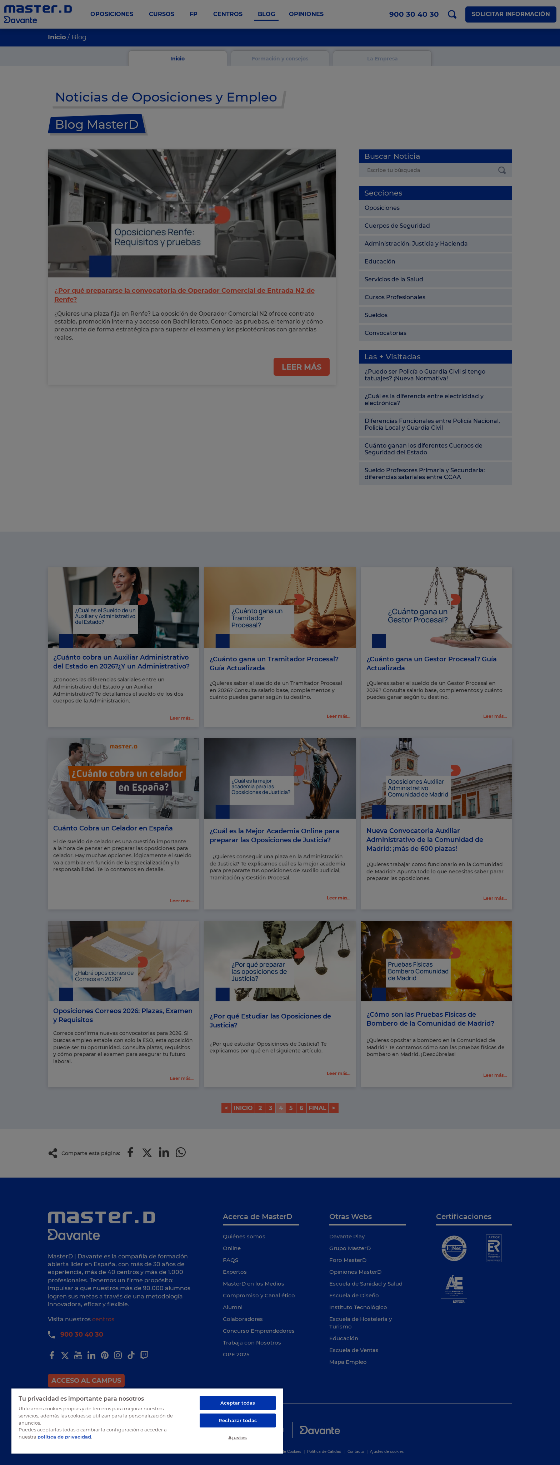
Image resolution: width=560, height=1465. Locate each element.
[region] (147, 1421)
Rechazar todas (238, 1420)
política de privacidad (64, 1436)
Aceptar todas (237, 1403)
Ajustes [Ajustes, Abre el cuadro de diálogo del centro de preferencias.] (237, 1437)
